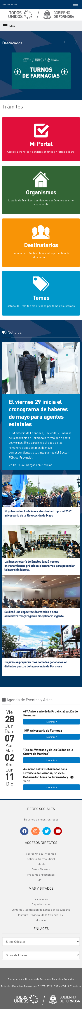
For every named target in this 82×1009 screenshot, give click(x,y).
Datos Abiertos (41, 869)
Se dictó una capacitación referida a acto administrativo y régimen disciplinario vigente (34, 614)
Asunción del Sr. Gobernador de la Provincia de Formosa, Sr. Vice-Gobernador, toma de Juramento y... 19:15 (48, 775)
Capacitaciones (41, 904)
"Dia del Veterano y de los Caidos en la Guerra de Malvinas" (48, 752)
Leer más (51, 721)
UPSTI (41, 880)
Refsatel (41, 864)
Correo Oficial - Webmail (41, 853)
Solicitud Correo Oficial (41, 859)
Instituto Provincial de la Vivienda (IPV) (41, 914)
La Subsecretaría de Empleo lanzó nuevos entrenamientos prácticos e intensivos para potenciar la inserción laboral (39, 565)
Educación (41, 920)
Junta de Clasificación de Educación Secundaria (41, 909)
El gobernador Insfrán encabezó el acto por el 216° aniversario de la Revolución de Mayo (38, 513)
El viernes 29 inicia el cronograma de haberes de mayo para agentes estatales (38, 412)
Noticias (46, 465)
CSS (56, 986)
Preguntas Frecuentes (41, 874)
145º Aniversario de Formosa (42, 730)
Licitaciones (41, 899)
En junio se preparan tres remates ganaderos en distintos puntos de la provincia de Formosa (35, 664)
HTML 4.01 (66, 986)
